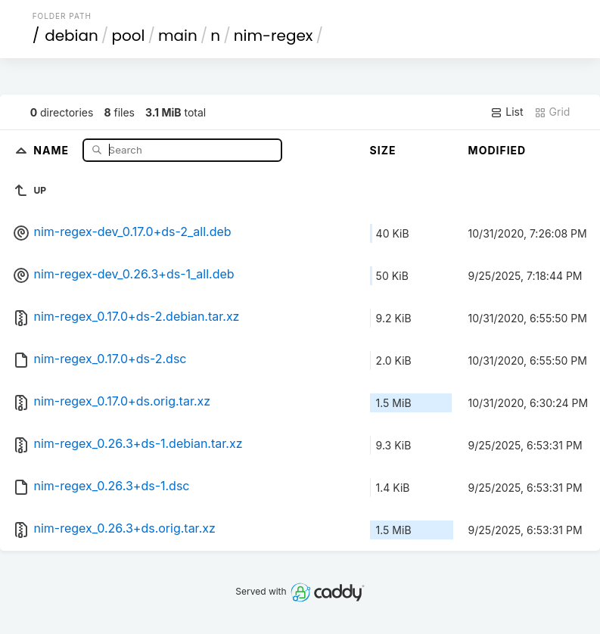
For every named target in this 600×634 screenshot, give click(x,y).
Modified (497, 150)
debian (71, 35)
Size (383, 150)
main (177, 35)
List (506, 112)
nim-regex (273, 35)
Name (52, 149)
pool (128, 35)
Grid (552, 112)
